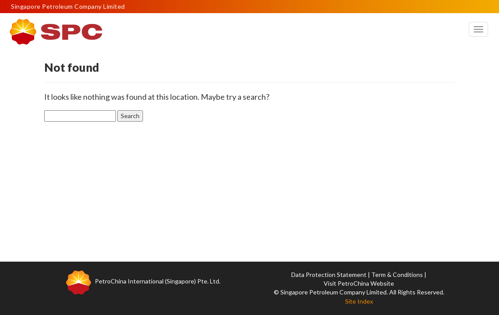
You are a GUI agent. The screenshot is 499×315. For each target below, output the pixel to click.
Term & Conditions (397, 274)
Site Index (359, 301)
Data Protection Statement (328, 274)
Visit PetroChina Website (359, 283)
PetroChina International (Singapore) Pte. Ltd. (157, 281)
